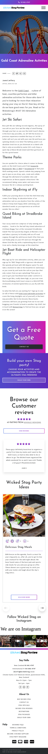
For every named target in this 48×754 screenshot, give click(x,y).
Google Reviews (32, 422)
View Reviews (24, 431)
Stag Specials (24, 705)
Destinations (24, 711)
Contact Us (24, 346)
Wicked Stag (18, 307)
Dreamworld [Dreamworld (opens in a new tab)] (29, 169)
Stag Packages (24, 714)
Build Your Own (24, 380)
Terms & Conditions (18, 728)
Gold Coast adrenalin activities (31, 293)
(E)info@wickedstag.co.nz (24, 672)
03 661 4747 (24, 2)
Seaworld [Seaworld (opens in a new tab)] (34, 166)
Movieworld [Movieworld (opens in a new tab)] (7, 169)
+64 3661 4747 (24, 669)
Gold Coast (23, 90)
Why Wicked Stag (24, 699)
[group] (24, 548)
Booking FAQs (18, 725)
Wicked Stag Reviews (24, 708)
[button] (42, 607)
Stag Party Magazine (18, 737)
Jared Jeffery (8, 80)
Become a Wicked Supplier (18, 734)
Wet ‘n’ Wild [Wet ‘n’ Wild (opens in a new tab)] (17, 169)
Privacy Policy (18, 731)
